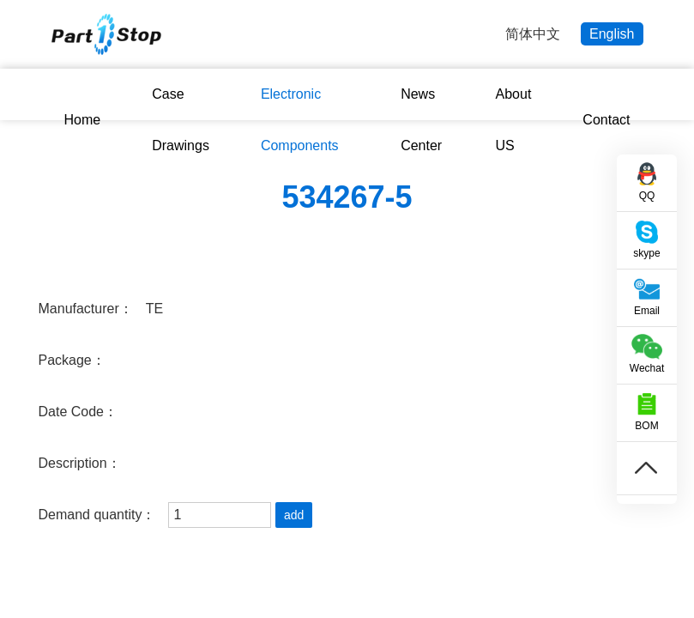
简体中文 (532, 34)
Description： (80, 463)
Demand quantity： (97, 514)
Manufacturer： (86, 308)
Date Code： (78, 411)
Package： (72, 360)
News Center (421, 120)
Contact (606, 119)
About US (514, 120)
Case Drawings (180, 120)
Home (82, 119)
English (611, 34)
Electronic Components (300, 120)
